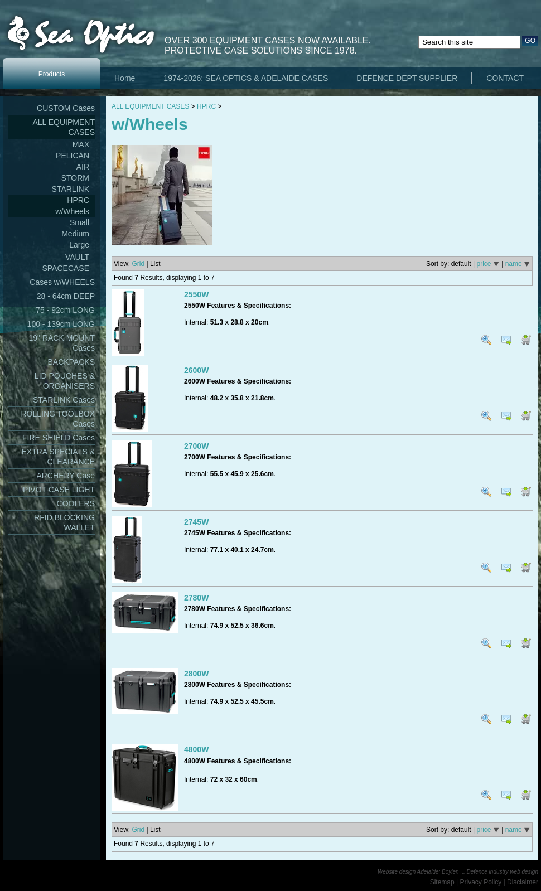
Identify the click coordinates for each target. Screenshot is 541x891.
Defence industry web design (502, 872)
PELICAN (72, 155)
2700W (196, 446)
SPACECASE (65, 268)
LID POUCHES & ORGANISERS (65, 380)
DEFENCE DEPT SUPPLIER (406, 78)
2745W (196, 521)
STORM (75, 177)
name (513, 264)
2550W (196, 294)
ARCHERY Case (65, 475)
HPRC (78, 200)
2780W (196, 597)
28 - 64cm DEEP (66, 296)
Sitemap (442, 882)
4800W (196, 749)
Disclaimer (522, 882)
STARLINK (70, 189)
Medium (75, 233)
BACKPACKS (71, 361)
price (483, 264)
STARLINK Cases (64, 399)
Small (79, 222)
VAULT (77, 257)
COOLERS (76, 503)
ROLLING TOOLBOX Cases (58, 418)
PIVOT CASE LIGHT (59, 489)
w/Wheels (72, 211)
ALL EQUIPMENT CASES (63, 127)
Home (124, 78)
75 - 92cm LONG (65, 310)
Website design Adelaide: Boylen (418, 872)
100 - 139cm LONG (61, 323)
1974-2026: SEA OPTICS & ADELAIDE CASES (245, 78)
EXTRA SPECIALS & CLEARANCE (58, 456)
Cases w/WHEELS (62, 282)
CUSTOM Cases (66, 108)
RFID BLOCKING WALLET (64, 522)
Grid (138, 264)
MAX (81, 144)
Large (79, 244)
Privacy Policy (481, 882)
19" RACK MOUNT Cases (61, 342)
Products (51, 74)
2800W (196, 673)
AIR (82, 166)
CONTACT (505, 78)
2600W (196, 370)
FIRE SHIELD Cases (58, 437)
